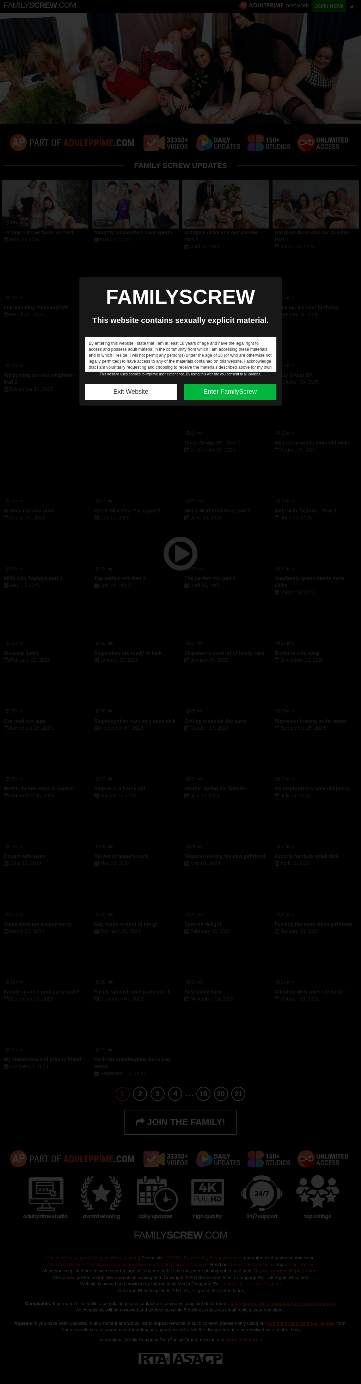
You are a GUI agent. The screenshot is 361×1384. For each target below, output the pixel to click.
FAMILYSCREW (180, 296)
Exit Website (130, 391)
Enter (230, 391)
